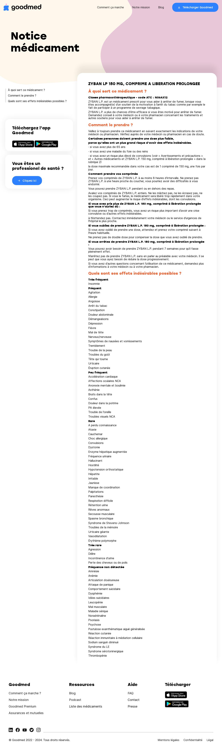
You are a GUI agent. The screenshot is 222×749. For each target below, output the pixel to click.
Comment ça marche (110, 7)
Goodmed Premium (22, 706)
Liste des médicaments (85, 706)
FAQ (131, 693)
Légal (210, 740)
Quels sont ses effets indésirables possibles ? (37, 101)
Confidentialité (192, 740)
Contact (133, 700)
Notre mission (141, 7)
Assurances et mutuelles (26, 713)
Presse (132, 706)
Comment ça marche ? (25, 693)
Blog (161, 7)
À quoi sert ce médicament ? (26, 90)
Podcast (75, 700)
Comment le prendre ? (22, 95)
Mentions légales (168, 740)
